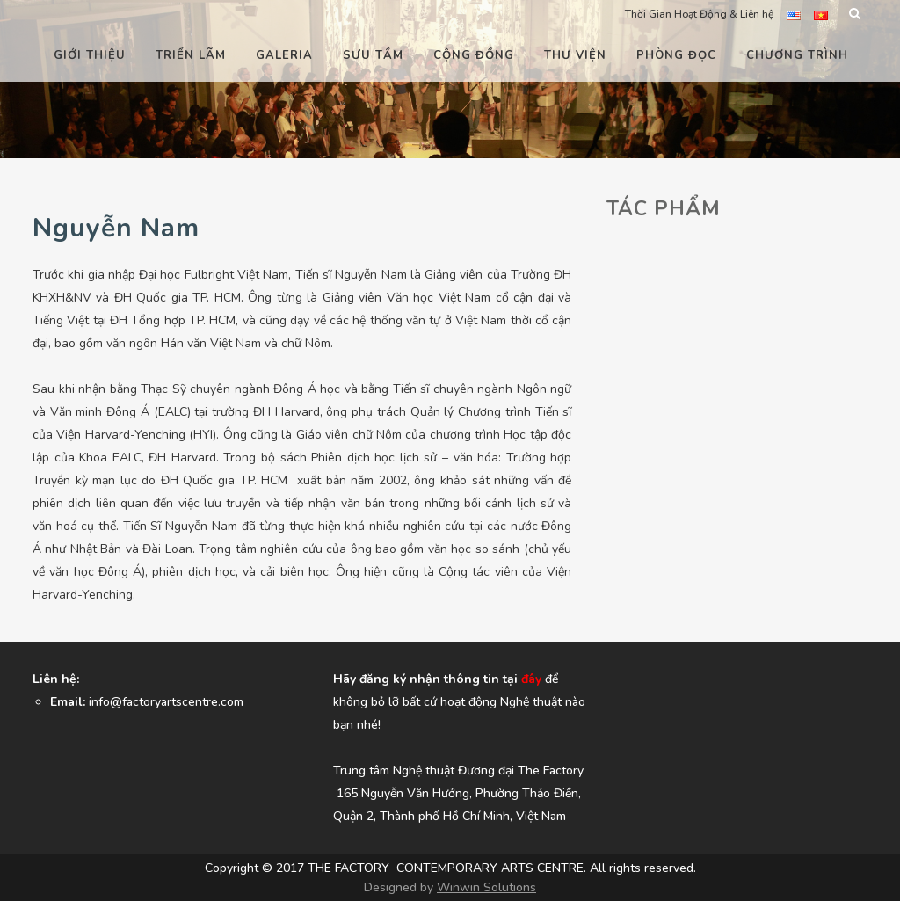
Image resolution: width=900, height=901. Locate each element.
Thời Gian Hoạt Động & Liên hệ (699, 14)
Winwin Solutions (486, 887)
